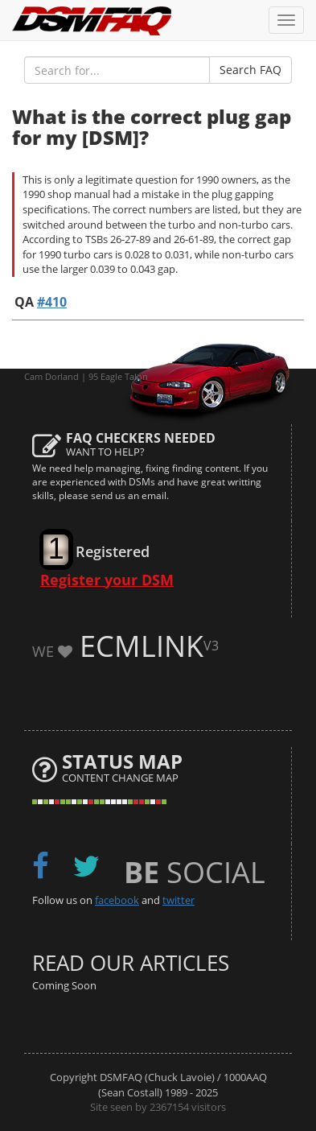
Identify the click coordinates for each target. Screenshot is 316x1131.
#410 (52, 302)
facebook (117, 900)
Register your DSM (107, 579)
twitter (178, 900)
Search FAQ (250, 69)
